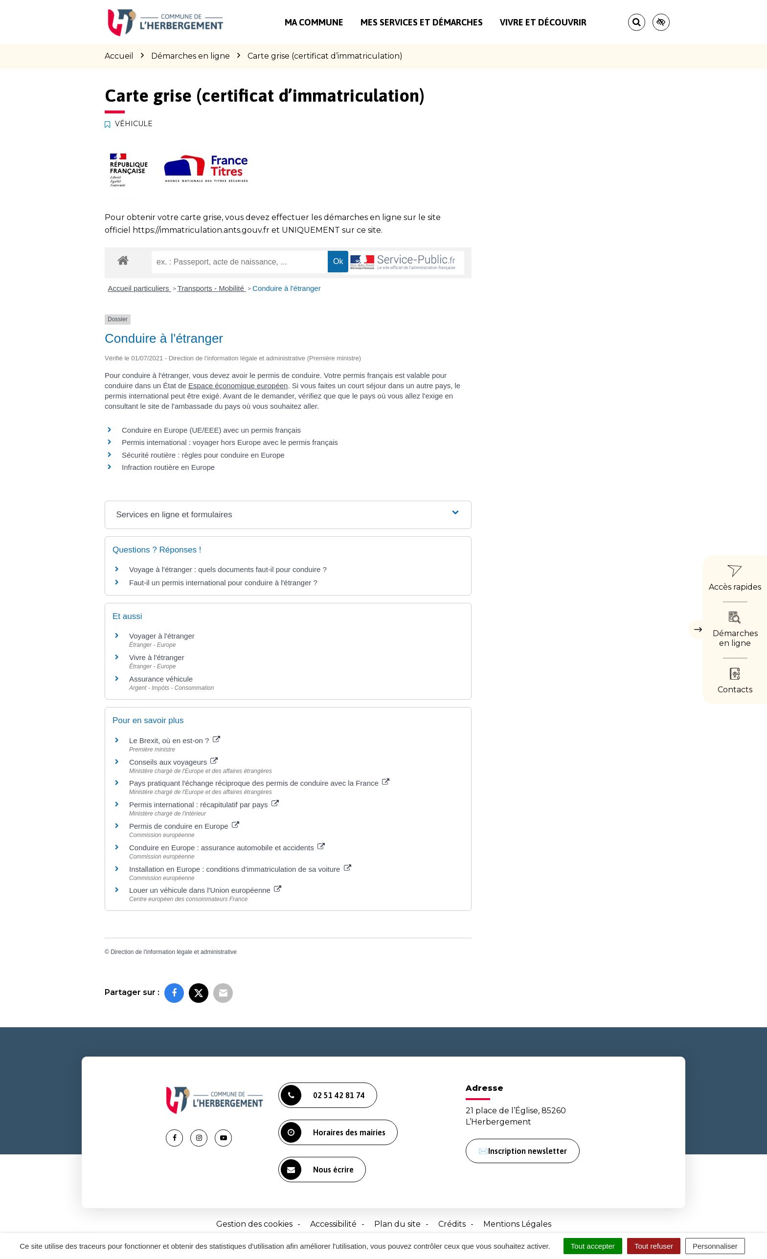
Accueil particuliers (139, 288)
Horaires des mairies (333, 1132)
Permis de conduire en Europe (184, 826)
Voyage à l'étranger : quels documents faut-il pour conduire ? (228, 569)
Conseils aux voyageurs (173, 762)
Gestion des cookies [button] (254, 1224)
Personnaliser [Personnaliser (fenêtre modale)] (715, 1246)
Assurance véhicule (161, 679)
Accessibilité (333, 1224)
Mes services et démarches (422, 22)
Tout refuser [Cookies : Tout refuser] (653, 1246)
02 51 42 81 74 (323, 1095)
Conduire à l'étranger (286, 288)
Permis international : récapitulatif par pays (204, 804)
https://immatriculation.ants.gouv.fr (201, 230)
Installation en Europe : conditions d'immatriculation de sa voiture (240, 869)
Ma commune (314, 22)
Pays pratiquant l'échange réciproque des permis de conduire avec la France (259, 783)
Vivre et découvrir (543, 22)
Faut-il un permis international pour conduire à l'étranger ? (223, 582)
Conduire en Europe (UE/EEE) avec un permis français (211, 430)
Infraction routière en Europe (168, 467)
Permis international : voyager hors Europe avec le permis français (230, 442)
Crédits (452, 1224)
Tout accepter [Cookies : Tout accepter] (593, 1246)
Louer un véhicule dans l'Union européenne (205, 890)
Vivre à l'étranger (156, 657)
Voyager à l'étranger (162, 636)
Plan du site (397, 1224)
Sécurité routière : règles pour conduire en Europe (203, 455)
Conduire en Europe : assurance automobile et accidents (227, 847)
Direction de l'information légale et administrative (174, 952)
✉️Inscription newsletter (522, 1151)
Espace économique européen (238, 385)
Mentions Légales (517, 1224)
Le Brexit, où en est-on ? (174, 740)
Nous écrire (317, 1169)
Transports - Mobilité (212, 288)
